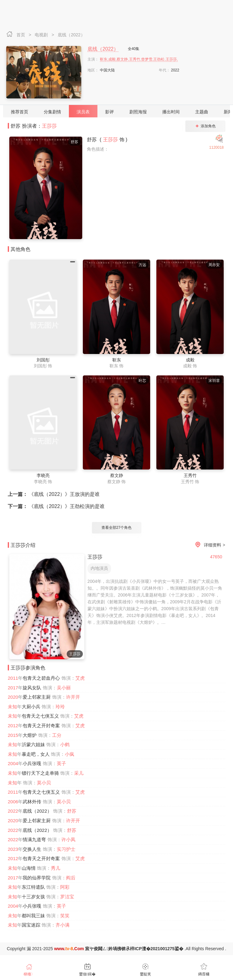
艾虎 (80, 678)
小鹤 (64, 744)
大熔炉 (30, 735)
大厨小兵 (31, 706)
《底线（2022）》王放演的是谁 (54, 494)
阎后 (70, 877)
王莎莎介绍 (23, 545)
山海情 (29, 868)
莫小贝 (44, 782)
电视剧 (42, 34)
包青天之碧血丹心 (41, 678)
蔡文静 (116, 475)
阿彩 (64, 887)
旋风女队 (32, 687)
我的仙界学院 (37, 877)
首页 (21, 34)
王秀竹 (190, 475)
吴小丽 (64, 687)
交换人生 (32, 849)
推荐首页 (19, 111)
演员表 (83, 111)
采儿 (78, 773)
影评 (109, 111)
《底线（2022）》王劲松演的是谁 (56, 506)
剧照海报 (138, 111)
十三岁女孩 (33, 896)
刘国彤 (43, 359)
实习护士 (66, 849)
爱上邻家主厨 (37, 697)
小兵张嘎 (32, 763)
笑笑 (64, 915)
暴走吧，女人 (36, 754)
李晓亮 (43, 475)
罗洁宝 (67, 896)
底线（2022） (71, 34)
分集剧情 (52, 111)
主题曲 (201, 111)
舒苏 (71, 811)
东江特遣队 (33, 887)
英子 (61, 763)
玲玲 (60, 706)
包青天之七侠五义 (40, 716)
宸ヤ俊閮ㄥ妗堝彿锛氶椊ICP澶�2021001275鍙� (134, 948)
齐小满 (62, 925)
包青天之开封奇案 (41, 725)
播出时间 (171, 111)
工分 (56, 735)
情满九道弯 (34, 839)
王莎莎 (49, 126)
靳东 (116, 359)
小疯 (69, 754)
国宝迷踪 (31, 925)
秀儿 (55, 868)
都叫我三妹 (33, 915)
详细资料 (209, 545)
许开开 (73, 697)
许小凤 (68, 839)
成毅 (190, 359)
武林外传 (32, 801)
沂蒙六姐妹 (33, 744)
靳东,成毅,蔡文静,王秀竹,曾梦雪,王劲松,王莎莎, (139, 59)
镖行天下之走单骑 (40, 773)
